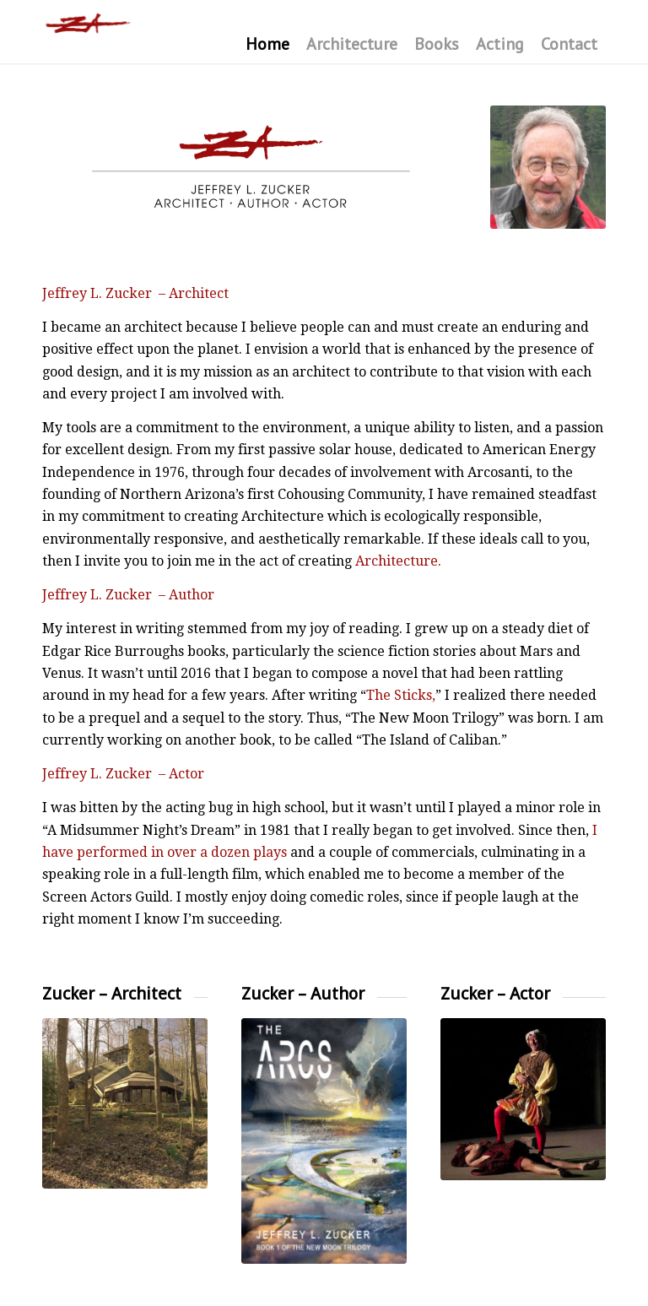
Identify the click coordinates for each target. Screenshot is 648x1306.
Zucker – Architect (111, 994)
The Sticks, (400, 695)
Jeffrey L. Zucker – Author (128, 595)
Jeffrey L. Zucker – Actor (123, 774)
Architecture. (398, 561)
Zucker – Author (302, 994)
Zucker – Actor (495, 994)
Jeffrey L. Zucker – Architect (135, 293)
